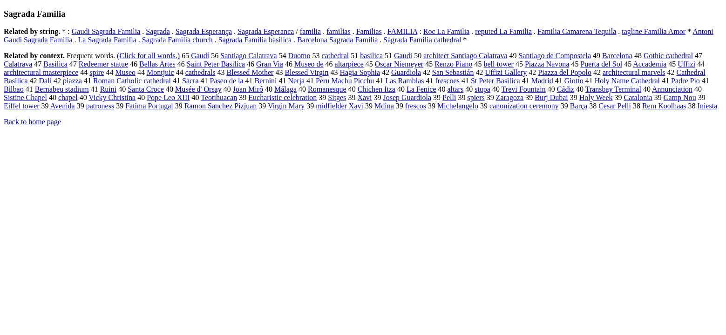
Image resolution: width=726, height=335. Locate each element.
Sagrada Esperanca (265, 31)
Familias (369, 31)
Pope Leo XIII (168, 97)
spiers (475, 97)
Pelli (449, 97)
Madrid (542, 81)
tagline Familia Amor (653, 31)
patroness (100, 106)
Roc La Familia (446, 31)
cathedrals (200, 72)
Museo (125, 72)
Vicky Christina (112, 97)
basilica (371, 56)
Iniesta (708, 106)
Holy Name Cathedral (627, 81)
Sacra (190, 81)
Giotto (574, 81)
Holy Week (596, 97)
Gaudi (403, 56)
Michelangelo (457, 106)
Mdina (384, 106)
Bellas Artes (157, 64)
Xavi (364, 97)
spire (96, 72)
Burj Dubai (551, 97)
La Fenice (421, 89)
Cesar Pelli (614, 106)
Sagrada (158, 31)
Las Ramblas (404, 81)
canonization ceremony (524, 106)
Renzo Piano (453, 64)
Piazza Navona (547, 64)
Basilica (55, 64)
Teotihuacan (219, 97)
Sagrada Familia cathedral (422, 40)
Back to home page (32, 122)
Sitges (337, 97)
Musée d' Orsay (198, 89)
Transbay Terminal (613, 89)
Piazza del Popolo (564, 72)
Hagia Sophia (359, 72)
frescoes (447, 81)
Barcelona (617, 56)
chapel (68, 97)
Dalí (45, 81)
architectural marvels (634, 72)
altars (456, 89)
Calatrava (18, 64)
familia (310, 31)
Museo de (309, 64)
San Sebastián (453, 72)
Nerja (296, 81)
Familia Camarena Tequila (576, 31)
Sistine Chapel (25, 97)
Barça (578, 106)
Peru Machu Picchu (345, 81)
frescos (415, 106)
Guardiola (406, 72)
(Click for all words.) (148, 56)
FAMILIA (402, 31)
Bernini (266, 81)
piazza (72, 81)
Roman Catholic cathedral (132, 81)
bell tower (498, 64)
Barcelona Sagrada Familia (337, 40)
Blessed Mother (250, 72)
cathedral (335, 56)
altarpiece (349, 64)
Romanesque (327, 89)
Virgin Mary (286, 106)
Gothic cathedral (668, 56)
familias (338, 31)
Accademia (649, 64)
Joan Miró (248, 89)
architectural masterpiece (41, 72)
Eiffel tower (22, 106)
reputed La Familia (503, 31)
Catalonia (638, 97)
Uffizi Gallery (506, 72)
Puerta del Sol (601, 64)
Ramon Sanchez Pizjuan (220, 106)
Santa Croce (146, 89)
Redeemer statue (103, 64)
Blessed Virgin (306, 72)
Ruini (108, 89)
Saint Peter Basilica (216, 64)
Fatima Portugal (149, 106)
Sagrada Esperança (204, 31)
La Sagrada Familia (107, 40)
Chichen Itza (376, 89)
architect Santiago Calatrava (465, 56)
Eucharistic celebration (282, 97)
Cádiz (565, 89)
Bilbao (14, 89)
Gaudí (200, 56)
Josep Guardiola (407, 97)
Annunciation (672, 89)
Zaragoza (510, 97)
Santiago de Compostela (555, 56)
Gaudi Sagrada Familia (106, 31)
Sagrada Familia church (177, 40)
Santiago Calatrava (248, 56)
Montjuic (160, 72)
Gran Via (269, 64)
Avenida (62, 106)
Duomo (299, 56)
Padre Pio (685, 81)
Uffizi (686, 64)
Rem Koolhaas (664, 106)
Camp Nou (680, 97)
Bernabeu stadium (62, 89)
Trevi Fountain (524, 89)
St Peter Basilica (495, 81)
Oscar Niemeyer (399, 64)
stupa (482, 89)
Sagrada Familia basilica (255, 40)
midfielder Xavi (339, 106)
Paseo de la (227, 81)
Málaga (285, 89)
